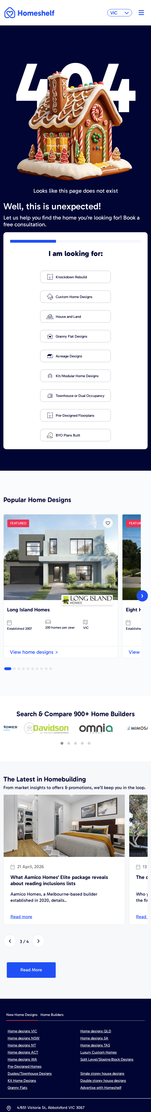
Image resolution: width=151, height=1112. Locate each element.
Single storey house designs (102, 994)
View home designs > (34, 573)
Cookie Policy (108, 1074)
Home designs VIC (22, 952)
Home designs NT (22, 966)
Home (11, 1074)
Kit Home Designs (22, 1001)
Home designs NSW (24, 959)
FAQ (137, 1074)
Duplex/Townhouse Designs (30, 994)
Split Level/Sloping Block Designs (106, 980)
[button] (7, 589)
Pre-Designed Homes (25, 987)
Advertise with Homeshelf (100, 1008)
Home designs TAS (95, 966)
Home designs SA (94, 959)
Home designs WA (22, 980)
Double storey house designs (103, 1001)
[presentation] (142, 516)
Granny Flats (17, 1008)
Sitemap (38, 1074)
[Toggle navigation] (140, 12)
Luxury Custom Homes (98, 973)
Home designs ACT (23, 973)
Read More (31, 890)
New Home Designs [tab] (22, 935)
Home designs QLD (95, 952)
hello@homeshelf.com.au (80, 1041)
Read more (21, 837)
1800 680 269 (28, 1041)
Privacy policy (71, 1074)
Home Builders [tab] (52, 935)
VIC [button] (119, 13)
